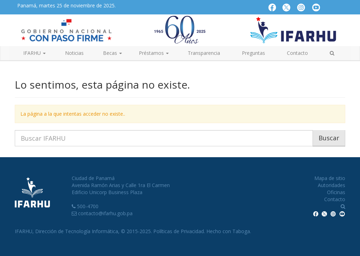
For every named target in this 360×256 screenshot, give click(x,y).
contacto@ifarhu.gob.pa (105, 213)
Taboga (241, 231)
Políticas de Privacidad (178, 231)
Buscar (329, 138)
